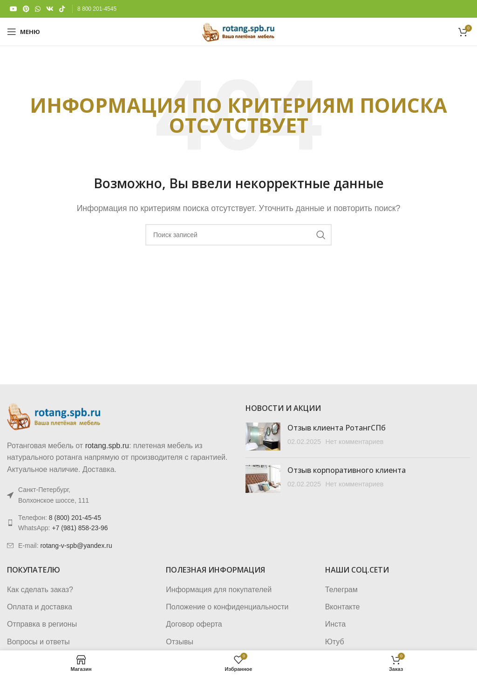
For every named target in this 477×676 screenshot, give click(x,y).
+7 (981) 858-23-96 (80, 528)
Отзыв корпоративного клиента (346, 470)
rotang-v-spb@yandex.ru (76, 545)
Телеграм (341, 590)
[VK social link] (49, 9)
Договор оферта (194, 624)
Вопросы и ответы (38, 642)
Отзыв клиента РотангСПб (336, 428)
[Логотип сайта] (238, 31)
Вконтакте (342, 607)
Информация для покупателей (219, 590)
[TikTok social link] (62, 9)
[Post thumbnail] (262, 437)
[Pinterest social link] (26, 9)
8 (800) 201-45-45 (75, 517)
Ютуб (334, 642)
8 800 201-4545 (96, 9)
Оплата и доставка (39, 607)
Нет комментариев (354, 441)
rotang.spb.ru (107, 446)
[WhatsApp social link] (37, 9)
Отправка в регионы (42, 624)
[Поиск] (238, 235)
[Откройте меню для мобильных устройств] (23, 31)
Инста (335, 624)
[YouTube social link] (13, 9)
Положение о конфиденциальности (227, 607)
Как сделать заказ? (40, 590)
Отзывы (179, 642)
